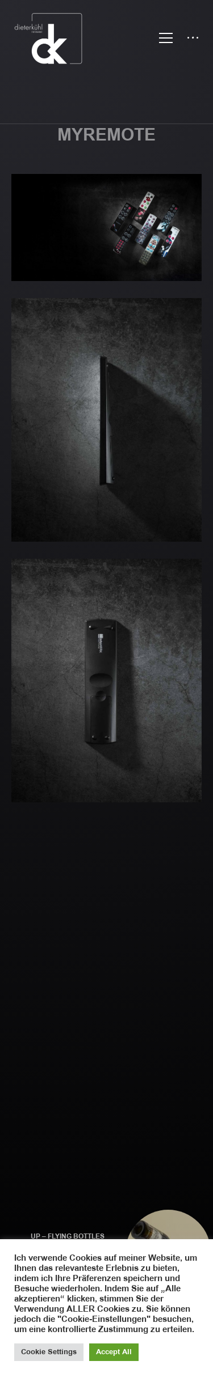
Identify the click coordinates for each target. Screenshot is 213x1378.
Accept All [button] (114, 1351)
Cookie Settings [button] (49, 1351)
